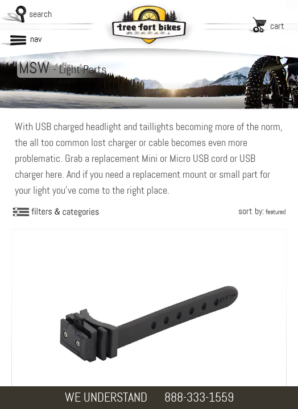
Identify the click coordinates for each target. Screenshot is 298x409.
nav (36, 39)
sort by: (261, 211)
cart (277, 26)
